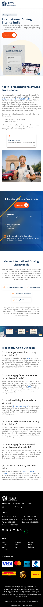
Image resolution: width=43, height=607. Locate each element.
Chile (30, 545)
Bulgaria (31, 547)
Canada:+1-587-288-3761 (30, 522)
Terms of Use (8, 602)
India (3, 547)
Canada (30, 542)
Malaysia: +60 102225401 (10, 519)
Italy (16, 547)
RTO (28, 358)
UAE (16, 545)
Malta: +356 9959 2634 (29, 519)
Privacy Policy (17, 602)
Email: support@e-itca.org (12, 507)
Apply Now (7, 35)
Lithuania (5, 549)
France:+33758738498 (9, 522)
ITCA (30, 387)
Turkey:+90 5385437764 (10, 525)
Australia (18, 542)
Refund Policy (26, 602)
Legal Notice (34, 602)
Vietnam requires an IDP (20, 406)
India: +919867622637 (9, 516)
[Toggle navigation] (38, 4)
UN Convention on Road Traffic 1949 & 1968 (17, 99)
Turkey (4, 545)
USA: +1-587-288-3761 (29, 516)
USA (3, 542)
